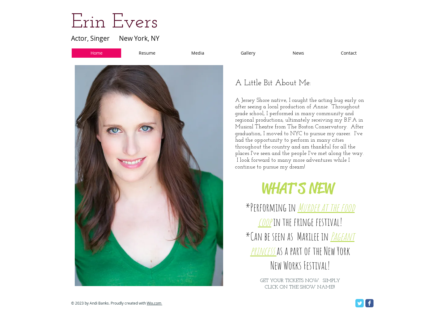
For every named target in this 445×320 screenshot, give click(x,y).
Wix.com (154, 303)
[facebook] (369, 303)
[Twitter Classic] (359, 303)
